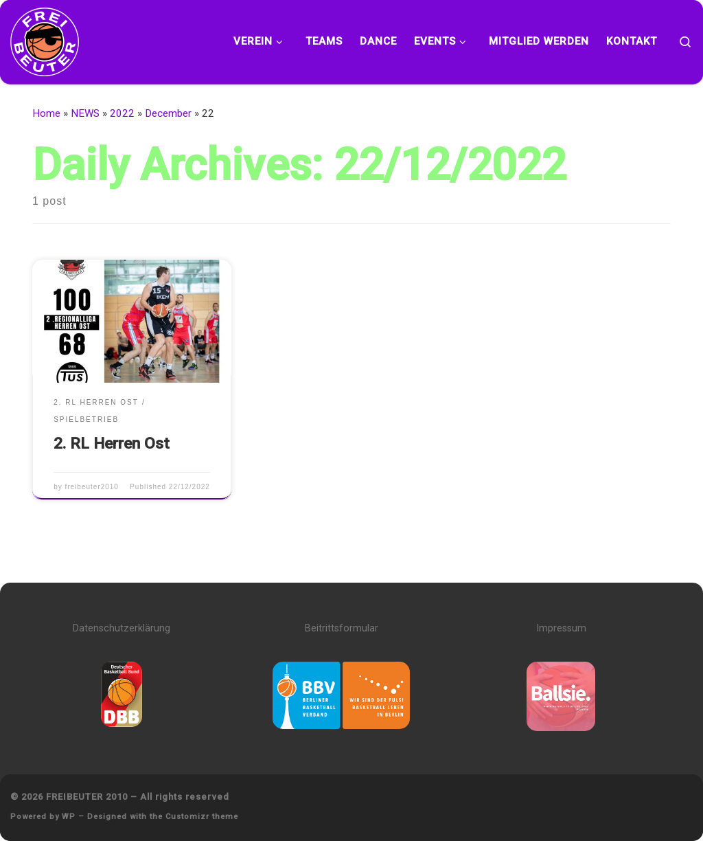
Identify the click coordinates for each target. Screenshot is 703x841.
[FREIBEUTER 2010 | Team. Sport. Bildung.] (44, 39)
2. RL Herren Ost (112, 443)
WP (69, 816)
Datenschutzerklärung (121, 628)
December (168, 113)
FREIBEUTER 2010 (87, 797)
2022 (122, 113)
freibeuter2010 (91, 487)
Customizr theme (201, 816)
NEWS (85, 113)
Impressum (561, 628)
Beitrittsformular (341, 628)
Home (46, 113)
